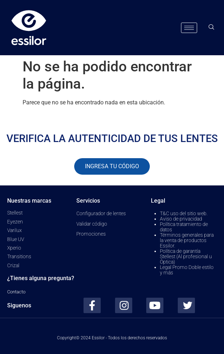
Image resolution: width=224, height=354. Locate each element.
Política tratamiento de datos (184, 226)
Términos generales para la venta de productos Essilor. (187, 240)
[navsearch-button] (211, 27)
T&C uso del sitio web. (184, 213)
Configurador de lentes (101, 213)
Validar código (91, 224)
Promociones (91, 234)
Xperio (14, 248)
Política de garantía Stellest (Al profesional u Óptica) (186, 256)
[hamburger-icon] (189, 28)
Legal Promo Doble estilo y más (187, 269)
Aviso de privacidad (181, 219)
